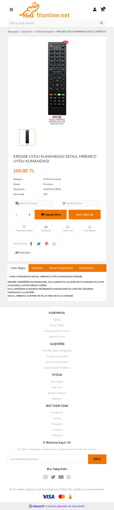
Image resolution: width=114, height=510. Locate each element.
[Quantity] (23, 214)
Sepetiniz (57, 399)
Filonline (48, 184)
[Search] (57, 23)
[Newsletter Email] (48, 459)
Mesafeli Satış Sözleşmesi (57, 350)
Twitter (57, 418)
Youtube (57, 430)
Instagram (57, 424)
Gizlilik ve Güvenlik (57, 356)
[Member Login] (95, 10)
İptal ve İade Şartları (57, 362)
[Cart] (102, 10)
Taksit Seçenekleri (61, 268)
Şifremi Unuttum (57, 393)
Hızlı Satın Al (84, 214)
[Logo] (44, 9)
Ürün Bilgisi (18, 268)
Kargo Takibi (57, 325)
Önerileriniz (86, 268)
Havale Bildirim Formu (57, 331)
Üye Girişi (57, 387)
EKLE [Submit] (97, 459)
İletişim (57, 320)
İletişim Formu (57, 337)
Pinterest (57, 435)
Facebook (57, 412)
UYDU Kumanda (52, 179)
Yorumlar (37, 268)
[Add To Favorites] (24, 230)
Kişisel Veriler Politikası (57, 368)
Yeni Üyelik (57, 382)
